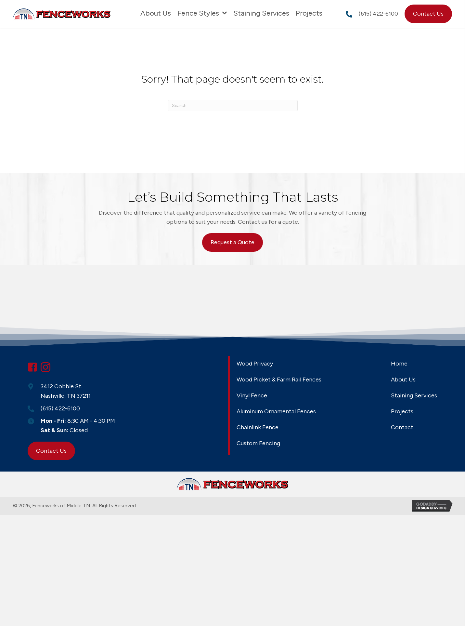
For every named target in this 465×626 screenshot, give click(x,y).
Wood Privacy (255, 363)
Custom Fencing (258, 443)
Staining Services (414, 395)
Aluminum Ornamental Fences (276, 411)
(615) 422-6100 (378, 13)
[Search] (233, 105)
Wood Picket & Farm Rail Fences (279, 379)
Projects (402, 411)
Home (399, 363)
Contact (402, 427)
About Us (403, 379)
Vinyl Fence (252, 395)
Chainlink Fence (257, 427)
